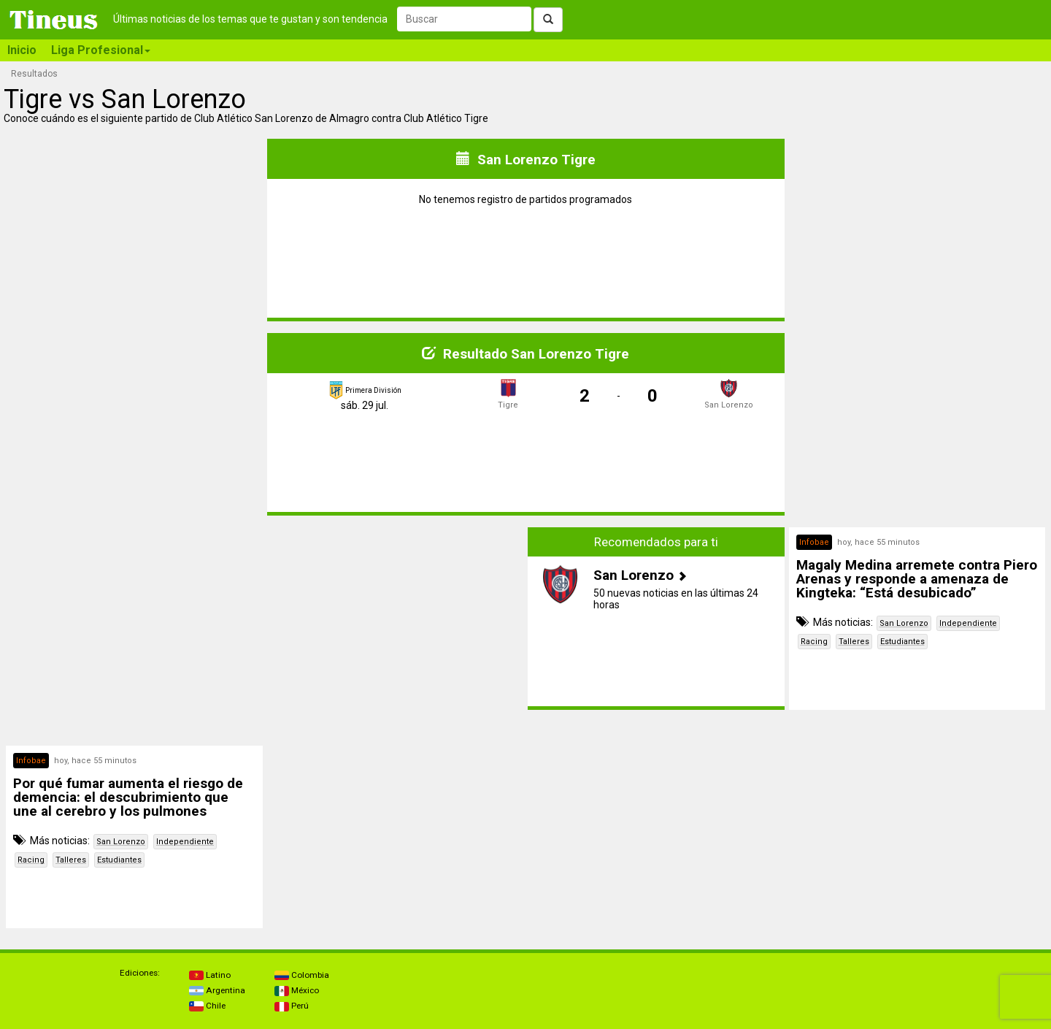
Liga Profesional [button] (100, 50)
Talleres (854, 641)
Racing (814, 641)
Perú (291, 1006)
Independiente (968, 623)
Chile (207, 1006)
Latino (210, 975)
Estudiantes (902, 641)
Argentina (217, 990)
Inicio (21, 50)
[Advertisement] (134, 629)
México (296, 990)
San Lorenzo (903, 623)
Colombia (301, 975)
